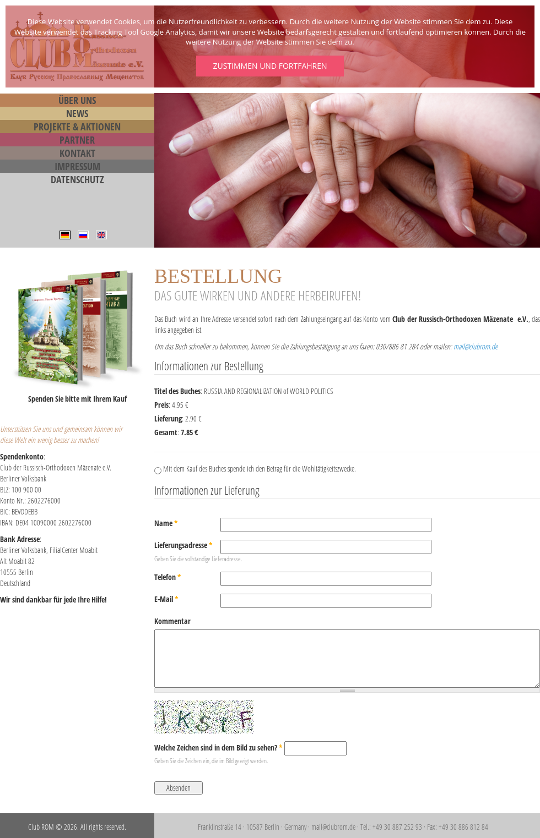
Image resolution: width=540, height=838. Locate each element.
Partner (77, 139)
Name (166, 523)
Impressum (77, 166)
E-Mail (166, 599)
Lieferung (168, 418)
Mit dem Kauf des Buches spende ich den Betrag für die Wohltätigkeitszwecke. (259, 468)
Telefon (167, 577)
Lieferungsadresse (183, 545)
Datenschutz (77, 179)
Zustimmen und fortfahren (270, 66)
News (77, 113)
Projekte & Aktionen (77, 126)
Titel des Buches (177, 391)
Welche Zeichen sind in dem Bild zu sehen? (218, 747)
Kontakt (77, 153)
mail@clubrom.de (475, 346)
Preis (161, 404)
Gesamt (165, 432)
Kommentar (172, 621)
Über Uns (77, 100)
